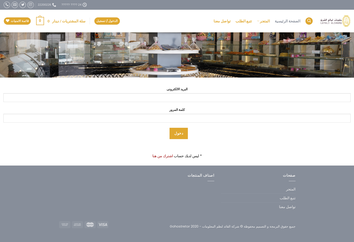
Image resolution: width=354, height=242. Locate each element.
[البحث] (309, 21)
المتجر (263, 21)
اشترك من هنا (162, 156)
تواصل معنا (222, 21)
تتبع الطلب (243, 21)
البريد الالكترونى (177, 89)
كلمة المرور (177, 109)
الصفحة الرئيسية (287, 21)
